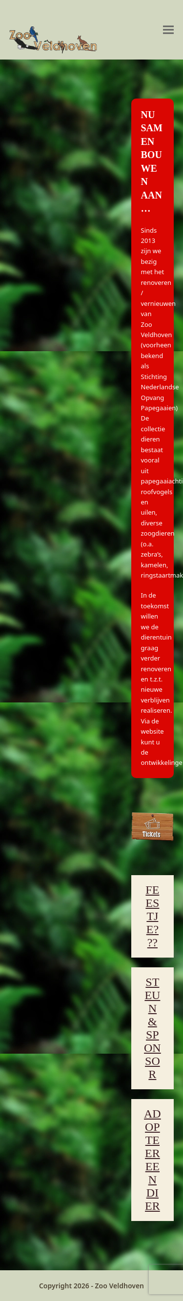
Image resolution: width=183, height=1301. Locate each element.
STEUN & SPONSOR (152, 1028)
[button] (168, 29)
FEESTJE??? (152, 916)
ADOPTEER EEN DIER (152, 1159)
